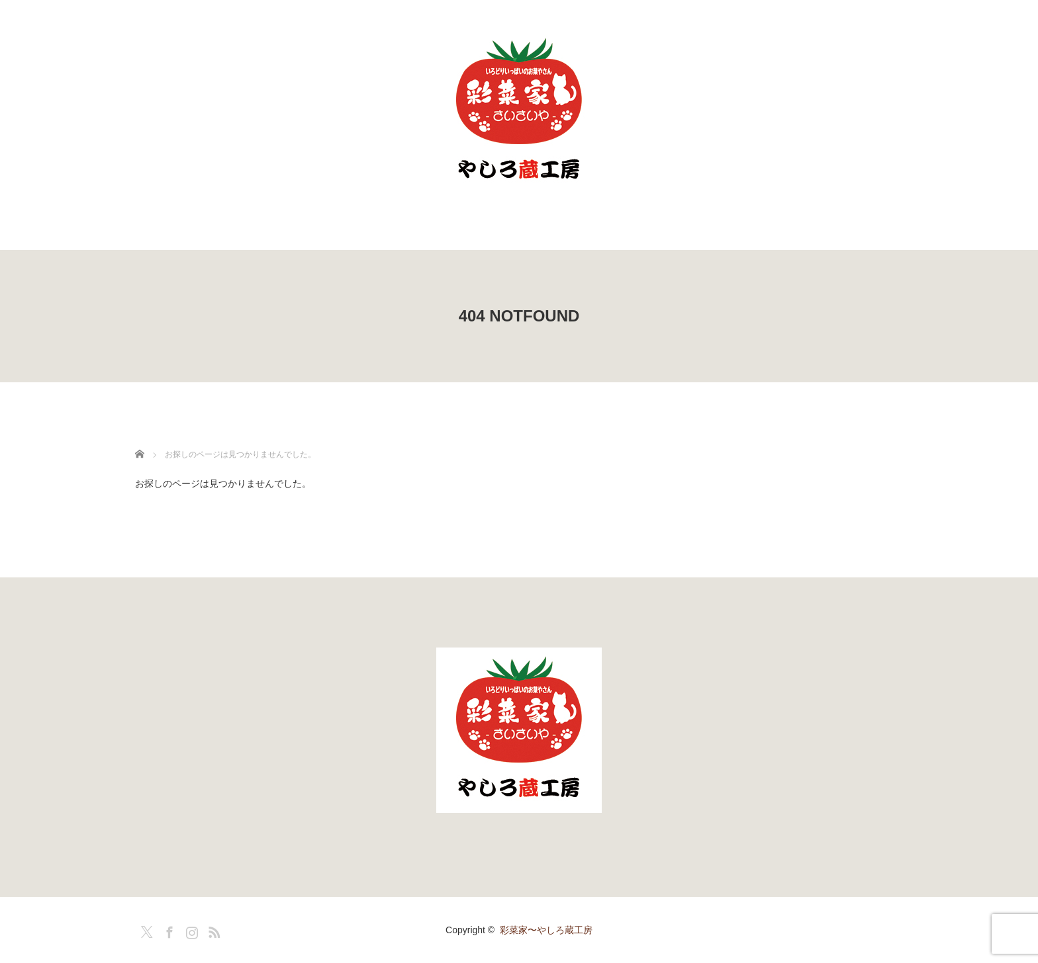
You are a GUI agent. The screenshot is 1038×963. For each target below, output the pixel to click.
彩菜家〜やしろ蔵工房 (546, 930)
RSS (212, 930)
